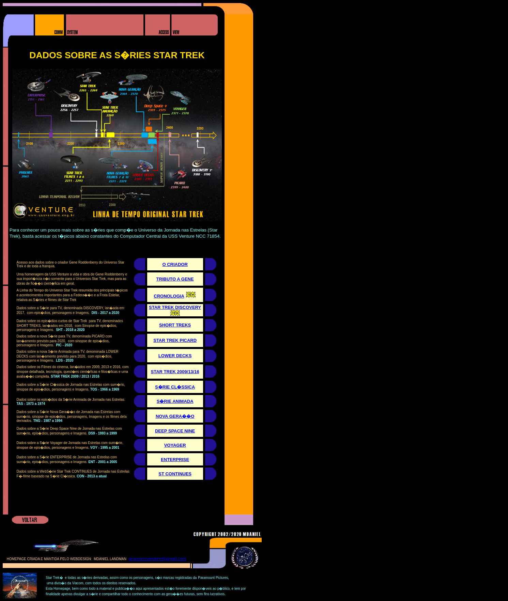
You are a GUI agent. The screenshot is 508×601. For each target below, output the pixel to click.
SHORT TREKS (175, 325)
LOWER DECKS (175, 355)
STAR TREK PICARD (175, 340)
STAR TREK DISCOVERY (175, 307)
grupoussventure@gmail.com (157, 558)
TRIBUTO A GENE (175, 279)
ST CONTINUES (174, 473)
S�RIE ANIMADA (175, 401)
